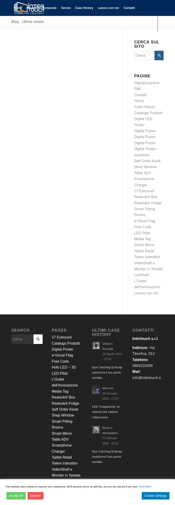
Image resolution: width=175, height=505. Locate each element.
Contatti (140, 95)
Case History (144, 107)
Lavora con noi (146, 293)
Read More (145, 486)
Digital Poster (145, 131)
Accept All (16, 495)
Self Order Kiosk (147, 161)
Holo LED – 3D (64, 367)
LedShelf (141, 275)
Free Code (143, 227)
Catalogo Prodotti (148, 113)
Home (139, 101)
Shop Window (145, 167)
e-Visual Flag (144, 221)
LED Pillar (142, 233)
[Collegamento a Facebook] (12, 39)
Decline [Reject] (35, 495)
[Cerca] (44, 24)
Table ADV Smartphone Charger (144, 179)
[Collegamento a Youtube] (26, 39)
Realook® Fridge (148, 203)
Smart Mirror (144, 245)
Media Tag (142, 239)
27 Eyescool (144, 191)
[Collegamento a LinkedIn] (19, 39)
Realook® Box (146, 197)
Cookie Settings (155, 495)
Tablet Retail (144, 251)
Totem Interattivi (147, 257)
